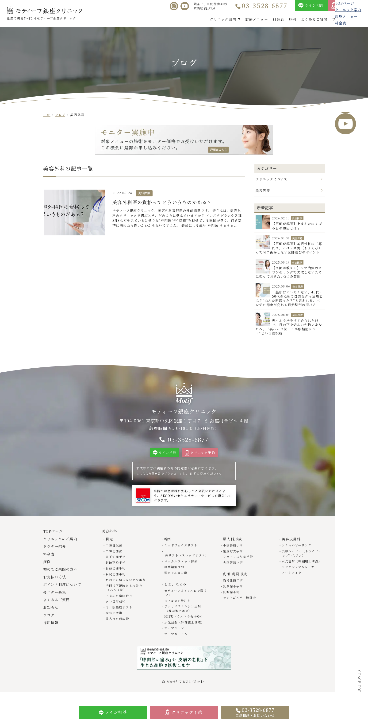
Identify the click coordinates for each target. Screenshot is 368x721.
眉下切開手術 (116, 565)
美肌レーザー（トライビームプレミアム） (302, 561)
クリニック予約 (350, 5)
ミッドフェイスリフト (182, 554)
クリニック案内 (223, 19)
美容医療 (263, 190)
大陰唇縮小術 (233, 571)
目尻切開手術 (116, 582)
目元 (110, 547)
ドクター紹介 (55, 555)
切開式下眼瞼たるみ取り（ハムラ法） (125, 596)
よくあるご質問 (314, 19)
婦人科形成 (233, 547)
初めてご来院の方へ (61, 578)
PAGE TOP (359, 683)
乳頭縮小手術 (233, 594)
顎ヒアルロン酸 (176, 581)
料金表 (278, 19)
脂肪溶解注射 (175, 575)
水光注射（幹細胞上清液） (185, 629)
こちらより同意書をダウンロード (162, 482)
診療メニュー (256, 19)
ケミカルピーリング (297, 554)
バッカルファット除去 (182, 569)
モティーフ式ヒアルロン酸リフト (185, 600)
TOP (47, 114)
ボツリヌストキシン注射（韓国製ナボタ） (184, 616)
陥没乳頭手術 (233, 588)
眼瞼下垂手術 (116, 571)
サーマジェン (175, 635)
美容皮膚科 (291, 547)
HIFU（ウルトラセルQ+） (186, 624)
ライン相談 (314, 5)
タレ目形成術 (116, 609)
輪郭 (168, 547)
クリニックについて (272, 178)
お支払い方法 (55, 585)
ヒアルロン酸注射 (178, 608)
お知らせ (51, 616)
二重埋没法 (114, 554)
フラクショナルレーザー (301, 575)
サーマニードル (177, 641)
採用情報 (356, 19)
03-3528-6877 (265, 5)
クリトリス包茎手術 (238, 565)
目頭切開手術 (116, 576)
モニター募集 (55, 601)
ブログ (337, 19)
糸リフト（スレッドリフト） (184, 561)
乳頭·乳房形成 (235, 582)
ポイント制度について (63, 593)
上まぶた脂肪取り (120, 603)
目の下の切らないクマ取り (126, 588)
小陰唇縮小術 (233, 554)
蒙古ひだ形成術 (118, 626)
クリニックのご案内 (61, 547)
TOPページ (54, 540)
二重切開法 (114, 559)
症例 (292, 19)
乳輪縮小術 (232, 600)
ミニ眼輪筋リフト (120, 615)
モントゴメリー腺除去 (240, 606)
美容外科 (110, 540)
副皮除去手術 (233, 559)
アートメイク (292, 581)
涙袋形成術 (114, 620)
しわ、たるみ (176, 592)
